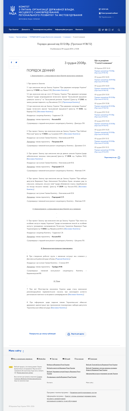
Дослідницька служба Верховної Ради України (61, 377)
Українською (105, 17)
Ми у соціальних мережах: (22, 359)
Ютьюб (66, 359)
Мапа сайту (89, 382)
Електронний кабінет (108, 13)
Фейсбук (41, 359)
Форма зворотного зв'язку (25, 373)
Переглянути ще (110, 157)
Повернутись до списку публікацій (42, 334)
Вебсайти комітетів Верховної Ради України (61, 368)
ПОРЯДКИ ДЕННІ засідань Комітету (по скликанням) (45, 37)
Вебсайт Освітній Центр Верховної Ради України (101, 365)
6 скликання (67, 37)
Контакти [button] (79, 30)
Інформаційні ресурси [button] (64, 30)
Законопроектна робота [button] (42, 30)
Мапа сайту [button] (15, 351)
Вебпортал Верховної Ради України (58, 365)
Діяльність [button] (26, 30)
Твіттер (53, 359)
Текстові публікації (21, 37)
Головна (11, 37)
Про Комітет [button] (14, 30)
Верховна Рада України (29, 19)
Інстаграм (78, 359)
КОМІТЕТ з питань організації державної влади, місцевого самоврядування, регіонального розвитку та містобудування (50, 11)
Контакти (50, 382)
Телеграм (92, 359)
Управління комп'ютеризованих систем (83, 393)
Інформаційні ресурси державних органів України (102, 374)
